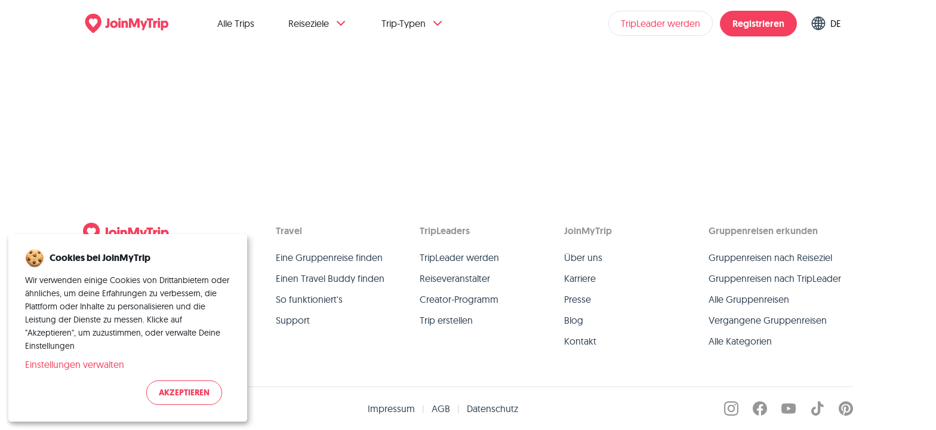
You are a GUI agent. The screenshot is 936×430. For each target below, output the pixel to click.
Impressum (391, 408)
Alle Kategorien (740, 341)
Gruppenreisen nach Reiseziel (770, 257)
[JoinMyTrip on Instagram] (731, 408)
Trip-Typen (413, 23)
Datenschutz (492, 408)
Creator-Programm (459, 299)
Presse (577, 299)
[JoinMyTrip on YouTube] (788, 408)
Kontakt (580, 341)
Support (293, 320)
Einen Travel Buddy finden (330, 278)
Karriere (580, 278)
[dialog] (127, 328)
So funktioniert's (309, 299)
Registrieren (758, 23)
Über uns (583, 257)
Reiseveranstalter (455, 278)
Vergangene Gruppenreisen (768, 320)
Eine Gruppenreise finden (329, 257)
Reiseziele (318, 23)
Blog (573, 320)
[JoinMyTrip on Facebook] (760, 408)
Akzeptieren (184, 392)
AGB (441, 408)
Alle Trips (235, 23)
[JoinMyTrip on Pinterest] (846, 408)
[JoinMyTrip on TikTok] (817, 408)
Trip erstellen (446, 320)
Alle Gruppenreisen (749, 299)
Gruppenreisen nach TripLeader (775, 278)
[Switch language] (828, 23)
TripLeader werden (660, 23)
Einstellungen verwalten (74, 364)
